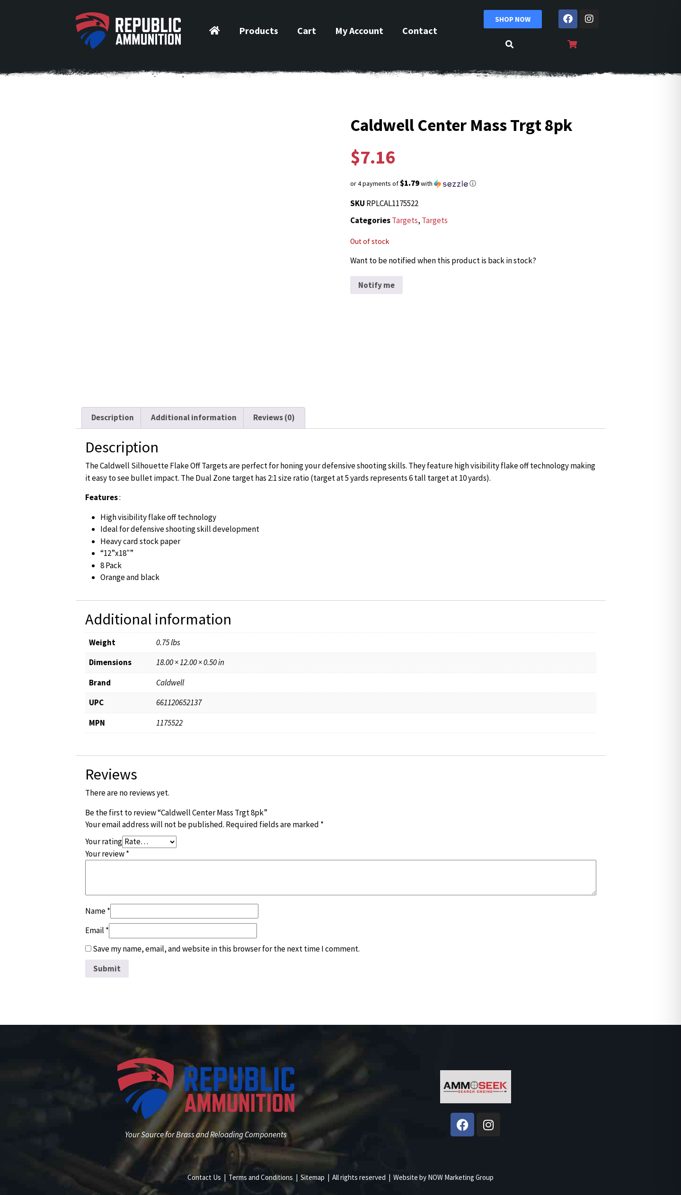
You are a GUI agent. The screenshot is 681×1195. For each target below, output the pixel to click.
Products (258, 30)
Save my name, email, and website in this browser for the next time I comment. (226, 949)
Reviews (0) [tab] (274, 417)
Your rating (103, 841)
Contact (419, 30)
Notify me (376, 285)
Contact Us (204, 1177)
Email (97, 930)
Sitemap (313, 1177)
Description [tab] (112, 417)
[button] (475, 183)
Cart (306, 30)
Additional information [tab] (194, 417)
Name (97, 911)
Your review (107, 854)
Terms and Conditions (261, 1177)
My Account (359, 30)
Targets (405, 220)
